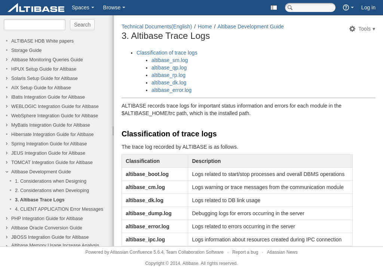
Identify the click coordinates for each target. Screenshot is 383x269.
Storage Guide (26, 50)
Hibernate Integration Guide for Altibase (52, 134)
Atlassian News (282, 252)
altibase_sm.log (169, 60)
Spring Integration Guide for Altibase (49, 143)
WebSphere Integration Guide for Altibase (54, 115)
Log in (368, 7)
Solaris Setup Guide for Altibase (44, 78)
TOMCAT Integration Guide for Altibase (52, 162)
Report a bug (245, 252)
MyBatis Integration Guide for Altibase (50, 125)
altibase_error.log (171, 90)
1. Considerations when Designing (50, 181)
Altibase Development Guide (41, 171)
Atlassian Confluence (131, 252)
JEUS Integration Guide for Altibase (48, 153)
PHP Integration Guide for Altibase (47, 218)
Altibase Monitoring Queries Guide (47, 59)
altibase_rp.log (168, 75)
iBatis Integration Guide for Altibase (48, 97)
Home (205, 27)
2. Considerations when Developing (52, 190)
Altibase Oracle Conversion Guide (46, 228)
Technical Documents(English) (157, 27)
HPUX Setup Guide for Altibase (43, 69)
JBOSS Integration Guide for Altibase (50, 237)
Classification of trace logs (167, 53)
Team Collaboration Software (195, 252)
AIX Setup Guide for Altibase (41, 87)
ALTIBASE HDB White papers (42, 41)
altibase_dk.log (168, 83)
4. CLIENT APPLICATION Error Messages (59, 209)
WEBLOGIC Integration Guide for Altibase (55, 106)
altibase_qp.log (169, 68)
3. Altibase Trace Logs (40, 199)
